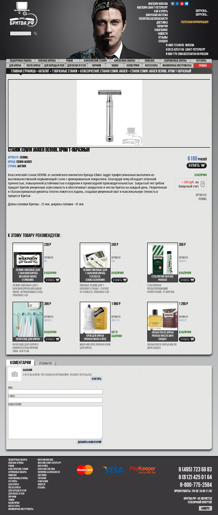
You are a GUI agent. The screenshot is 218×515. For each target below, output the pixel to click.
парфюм (12, 496)
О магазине (161, 30)
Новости (163, 33)
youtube (182, 4)
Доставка (162, 22)
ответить (96, 379)
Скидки (163, 41)
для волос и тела (16, 493)
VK (172, 4)
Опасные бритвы (16, 462)
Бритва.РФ (23, 14)
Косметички (13, 502)
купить (194, 165)
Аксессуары (14, 506)
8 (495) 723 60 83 (175, 45)
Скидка (203, 65)
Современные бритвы (18, 478)
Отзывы (163, 37)
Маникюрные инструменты (20, 509)
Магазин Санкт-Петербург (152, 7)
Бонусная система (157, 15)
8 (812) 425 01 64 (175, 49)
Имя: (10, 387)
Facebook (177, 4)
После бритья (14, 487)
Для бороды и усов (17, 490)
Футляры (12, 481)
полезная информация (194, 22)
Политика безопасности (153, 18)
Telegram (186, 4)
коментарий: (15, 404)
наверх (205, 508)
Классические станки (18, 469)
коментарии (20, 362)
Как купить (161, 11)
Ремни (11, 465)
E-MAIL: (12, 396)
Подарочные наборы (17, 459)
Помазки (12, 475)
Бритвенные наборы (17, 472)
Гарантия (162, 26)
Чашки (11, 499)
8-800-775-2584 (174, 54)
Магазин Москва (158, 4)
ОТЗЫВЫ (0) (45, 363)
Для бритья (13, 484)
